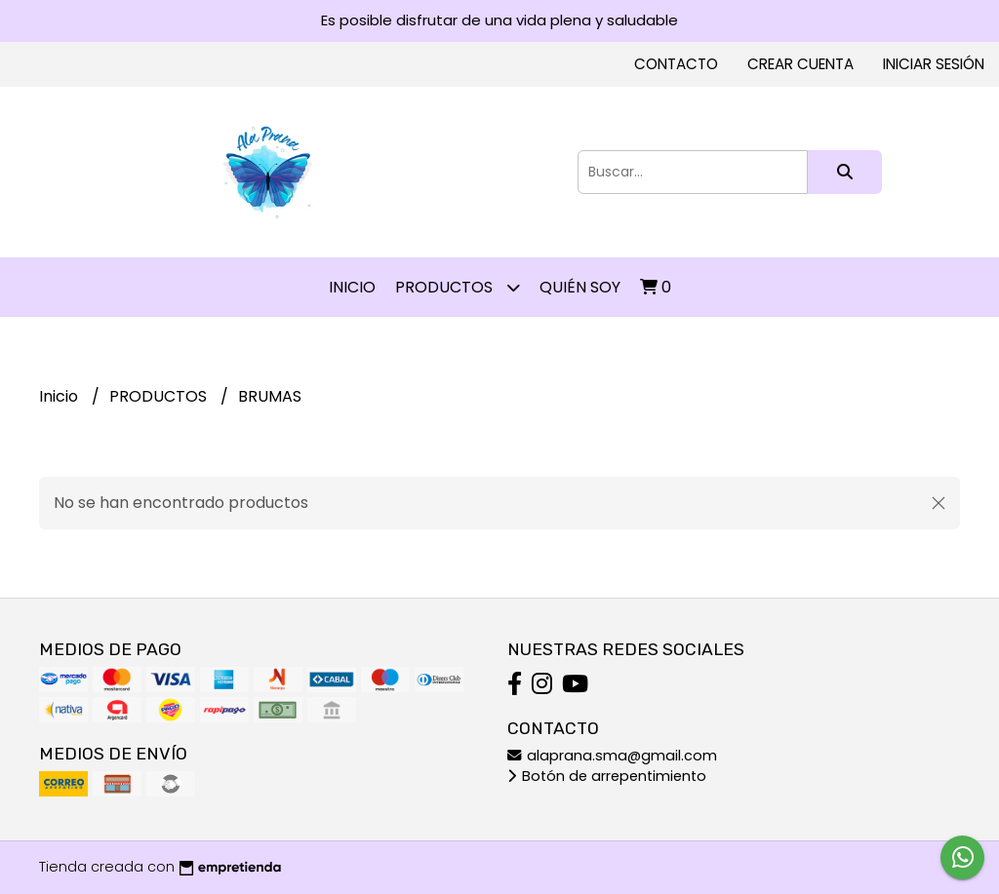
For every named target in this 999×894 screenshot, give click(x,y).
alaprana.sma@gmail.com (612, 755)
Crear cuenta (800, 64)
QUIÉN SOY (579, 287)
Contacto (676, 64)
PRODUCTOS (457, 287)
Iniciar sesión (933, 64)
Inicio (352, 287)
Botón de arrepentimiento (606, 776)
